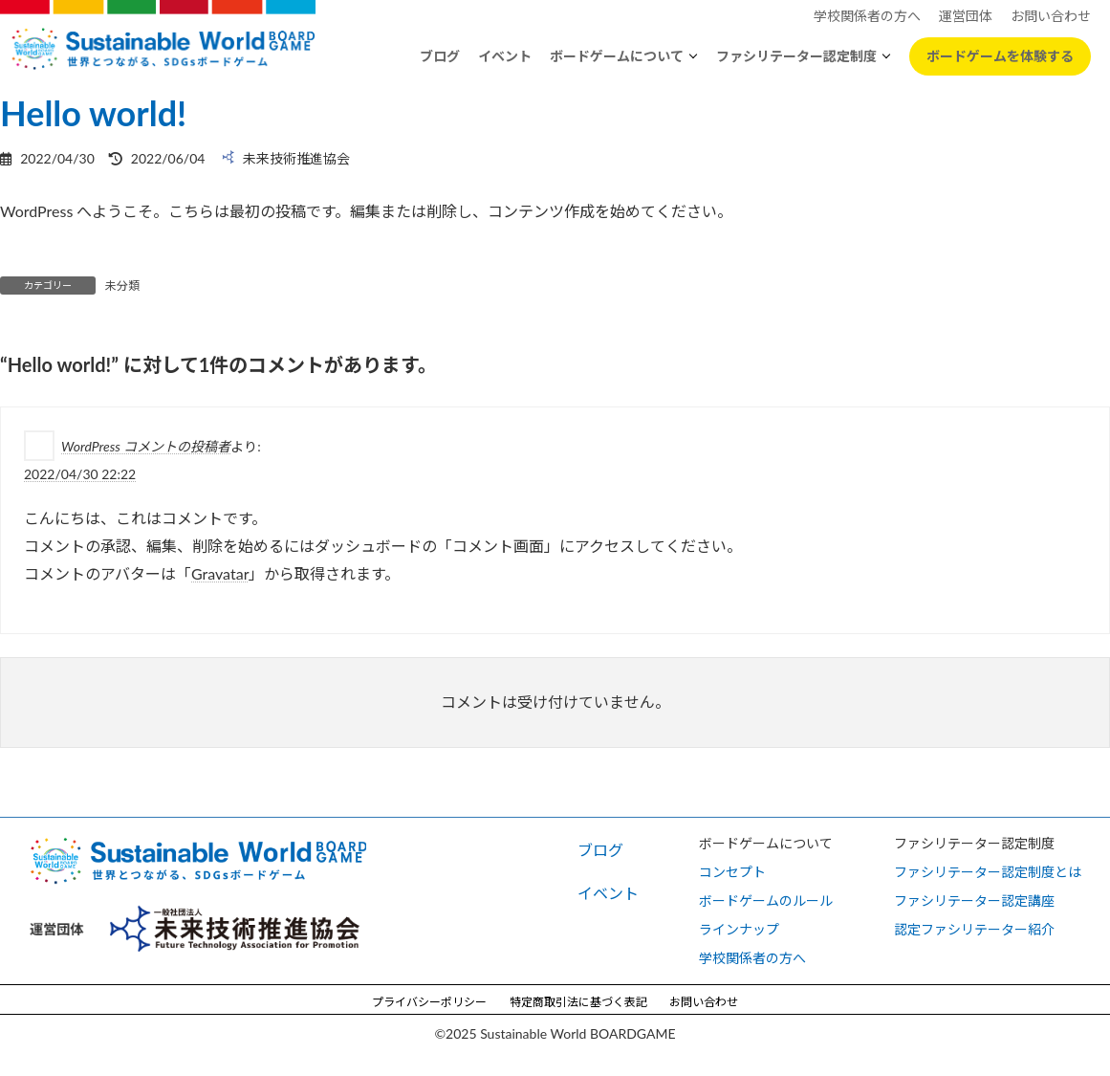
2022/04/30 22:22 (80, 474)
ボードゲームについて (617, 56)
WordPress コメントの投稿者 (145, 446)
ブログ (440, 56)
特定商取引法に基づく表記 (578, 1002)
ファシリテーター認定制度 (796, 56)
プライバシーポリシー (429, 1002)
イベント (505, 56)
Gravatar (220, 572)
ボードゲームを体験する (1000, 56)
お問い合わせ (703, 1002)
